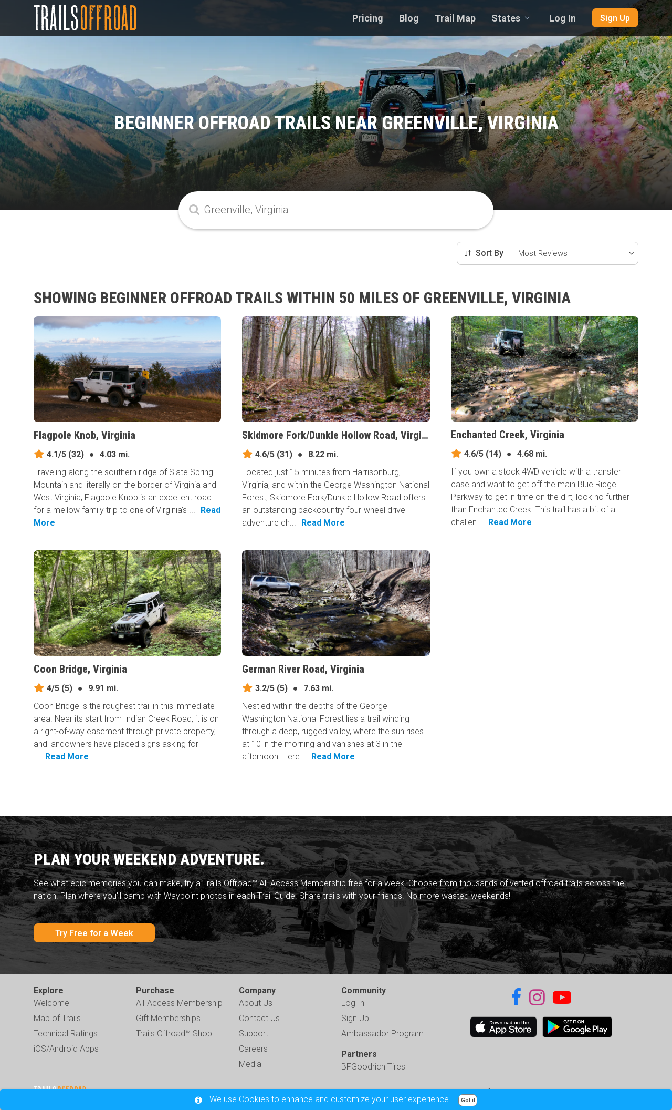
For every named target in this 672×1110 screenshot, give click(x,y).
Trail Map (455, 18)
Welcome (51, 1003)
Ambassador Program (382, 1034)
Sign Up (615, 18)
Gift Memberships (168, 1018)
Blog (409, 18)
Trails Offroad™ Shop (174, 1034)
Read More (323, 523)
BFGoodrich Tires (373, 1067)
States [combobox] (505, 18)
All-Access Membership (179, 1003)
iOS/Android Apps (66, 1049)
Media (250, 1064)
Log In (562, 18)
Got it (468, 1100)
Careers (253, 1049)
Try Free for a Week (94, 933)
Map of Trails (57, 1018)
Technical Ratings (66, 1034)
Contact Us (259, 1018)
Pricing (367, 18)
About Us (255, 1003)
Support (253, 1034)
